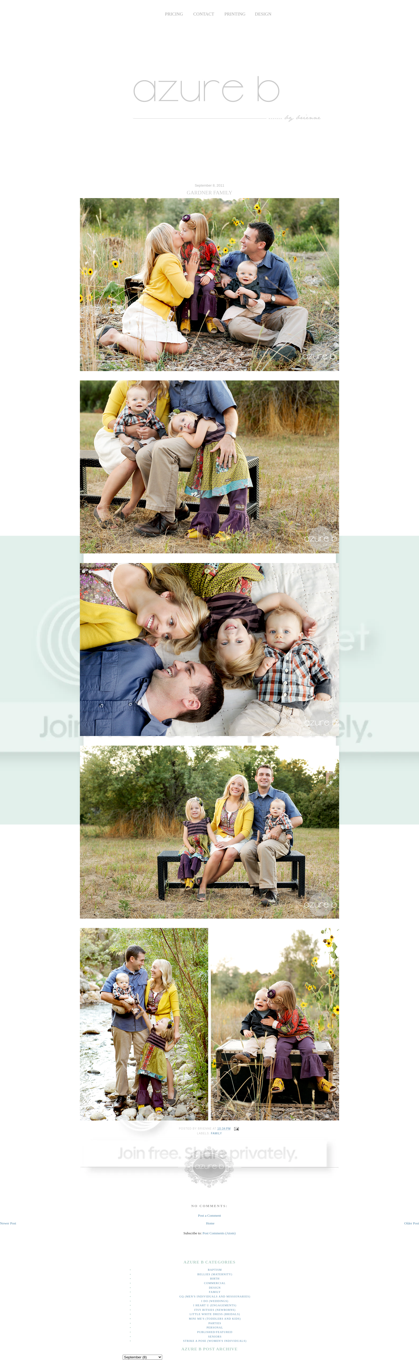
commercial (215, 1283)
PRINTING (235, 14)
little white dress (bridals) (214, 1314)
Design (215, 1287)
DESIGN (263, 14)
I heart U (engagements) (214, 1305)
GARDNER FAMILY (209, 192)
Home (210, 1223)
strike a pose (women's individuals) (214, 1340)
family (216, 1133)
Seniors (215, 1336)
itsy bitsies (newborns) (214, 1309)
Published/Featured (214, 1332)
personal (215, 1327)
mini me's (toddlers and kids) (215, 1318)
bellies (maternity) (214, 1274)
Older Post (411, 1223)
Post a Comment (209, 1215)
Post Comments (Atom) (219, 1233)
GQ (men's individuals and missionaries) (214, 1296)
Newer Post (8, 1223)
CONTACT (203, 14)
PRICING (174, 14)
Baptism (215, 1269)
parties (214, 1323)
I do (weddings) (214, 1301)
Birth (215, 1278)
